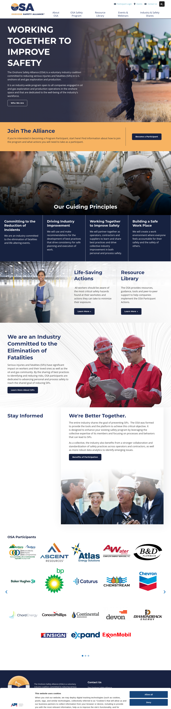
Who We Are (17, 103)
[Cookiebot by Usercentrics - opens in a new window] (17, 704)
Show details (41, 704)
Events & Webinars (123, 14)
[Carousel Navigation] (85, 592)
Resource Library (100, 14)
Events (139, 4)
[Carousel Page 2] (85, 656)
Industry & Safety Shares (149, 14)
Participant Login (124, 4)
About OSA (56, 14)
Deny (148, 682)
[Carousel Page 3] (88, 656)
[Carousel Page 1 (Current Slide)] (82, 656)
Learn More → (84, 311)
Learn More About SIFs (22, 390)
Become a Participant (146, 136)
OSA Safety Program (76, 14)
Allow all (149, 674)
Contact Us (152, 4)
